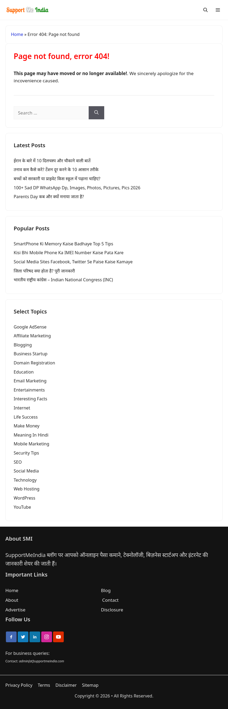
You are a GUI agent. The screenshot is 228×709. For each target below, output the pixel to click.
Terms (44, 685)
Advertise (15, 610)
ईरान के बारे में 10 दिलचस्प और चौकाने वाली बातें (52, 161)
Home (17, 34)
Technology (25, 480)
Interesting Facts (30, 399)
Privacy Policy (18, 685)
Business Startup (30, 354)
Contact (110, 600)
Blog (106, 590)
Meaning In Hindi (31, 435)
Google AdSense (30, 327)
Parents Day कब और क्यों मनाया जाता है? (49, 197)
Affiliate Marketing (32, 336)
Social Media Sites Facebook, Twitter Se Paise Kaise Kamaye (73, 262)
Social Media (26, 471)
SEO (18, 462)
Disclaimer (66, 685)
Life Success (26, 417)
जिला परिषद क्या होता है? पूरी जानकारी (44, 271)
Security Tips (26, 453)
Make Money (26, 426)
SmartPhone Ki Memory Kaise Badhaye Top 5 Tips (63, 244)
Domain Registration (34, 363)
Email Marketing (30, 381)
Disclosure (112, 610)
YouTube (22, 507)
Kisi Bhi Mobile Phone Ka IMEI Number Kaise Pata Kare (69, 253)
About (11, 600)
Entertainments (29, 390)
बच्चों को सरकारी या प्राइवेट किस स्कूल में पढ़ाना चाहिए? (57, 179)
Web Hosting (26, 489)
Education (24, 372)
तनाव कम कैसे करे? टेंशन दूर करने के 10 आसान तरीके (56, 169)
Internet (22, 408)
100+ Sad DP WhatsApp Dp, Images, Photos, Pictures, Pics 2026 (77, 188)
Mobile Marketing (31, 444)
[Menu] (218, 10)
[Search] (205, 10)
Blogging (23, 345)
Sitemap (90, 685)
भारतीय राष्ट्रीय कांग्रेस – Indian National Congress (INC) (63, 280)
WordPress (24, 498)
